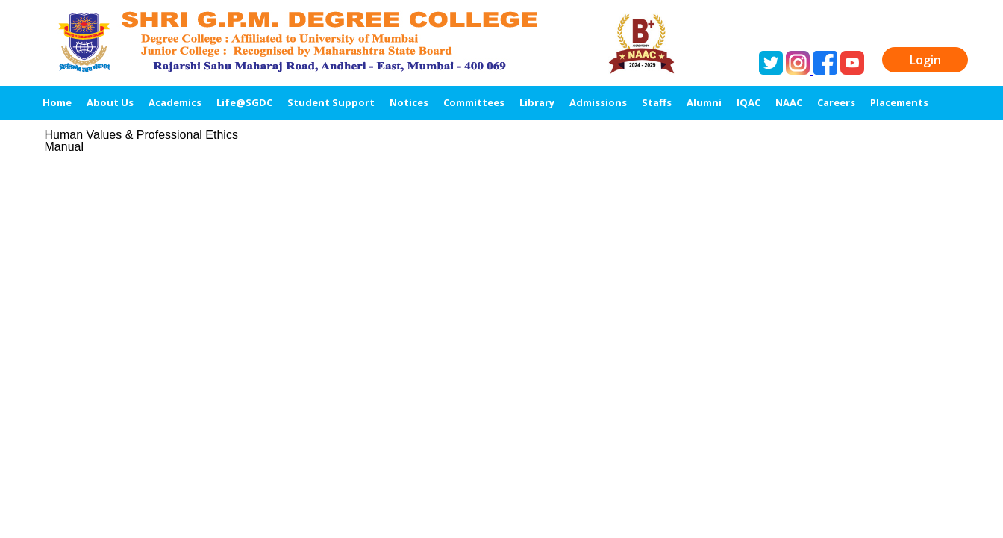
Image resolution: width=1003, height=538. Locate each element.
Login (925, 60)
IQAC (748, 102)
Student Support (331, 102)
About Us (110, 102)
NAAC (788, 102)
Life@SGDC (244, 102)
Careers (836, 102)
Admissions (598, 102)
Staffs (657, 102)
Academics (175, 102)
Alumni (704, 102)
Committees (473, 102)
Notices (409, 102)
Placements (899, 102)
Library (536, 102)
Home (57, 102)
